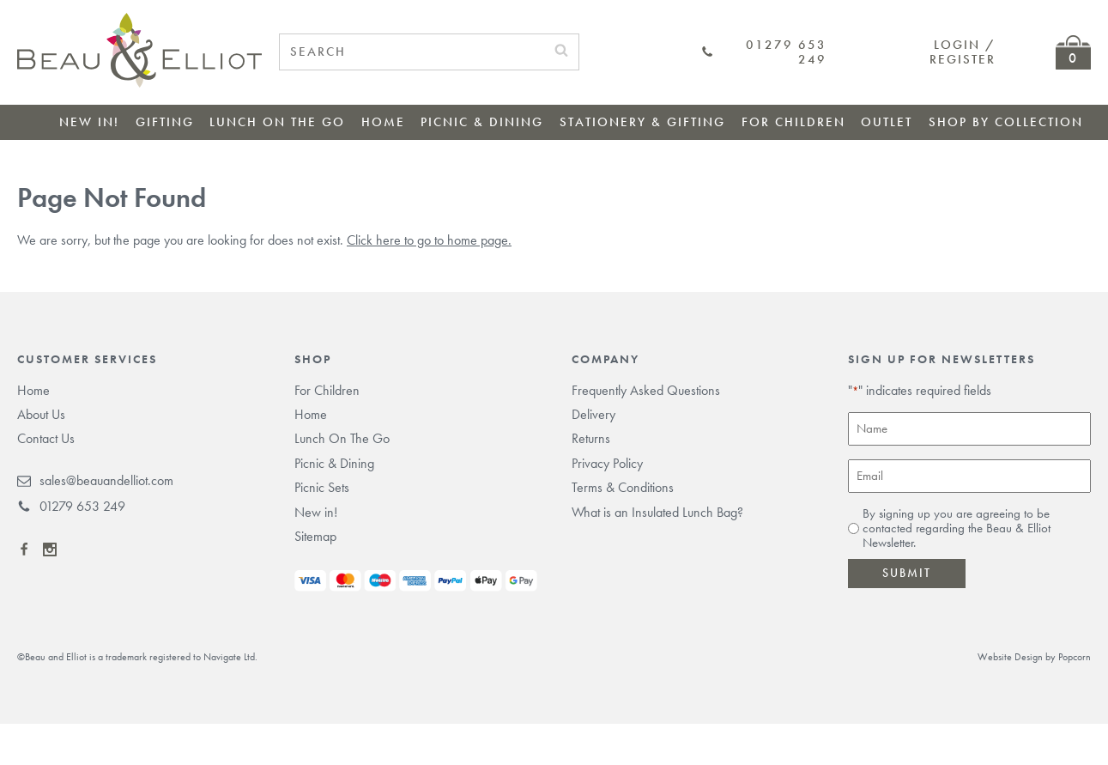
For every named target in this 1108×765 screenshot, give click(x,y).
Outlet (886, 122)
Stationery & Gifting (642, 122)
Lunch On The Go (277, 122)
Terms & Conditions (623, 487)
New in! (89, 122)
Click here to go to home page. (429, 240)
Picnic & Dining (482, 122)
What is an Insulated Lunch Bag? (657, 512)
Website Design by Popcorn (1034, 657)
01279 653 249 (763, 53)
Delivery (593, 414)
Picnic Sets (321, 487)
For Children (793, 122)
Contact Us (46, 438)
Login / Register (962, 52)
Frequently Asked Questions (646, 390)
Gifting (165, 122)
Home (383, 122)
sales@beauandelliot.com (95, 481)
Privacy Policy (607, 463)
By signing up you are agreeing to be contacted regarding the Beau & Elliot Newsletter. (956, 529)
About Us (41, 414)
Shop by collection (1006, 122)
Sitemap (315, 536)
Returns (591, 438)
